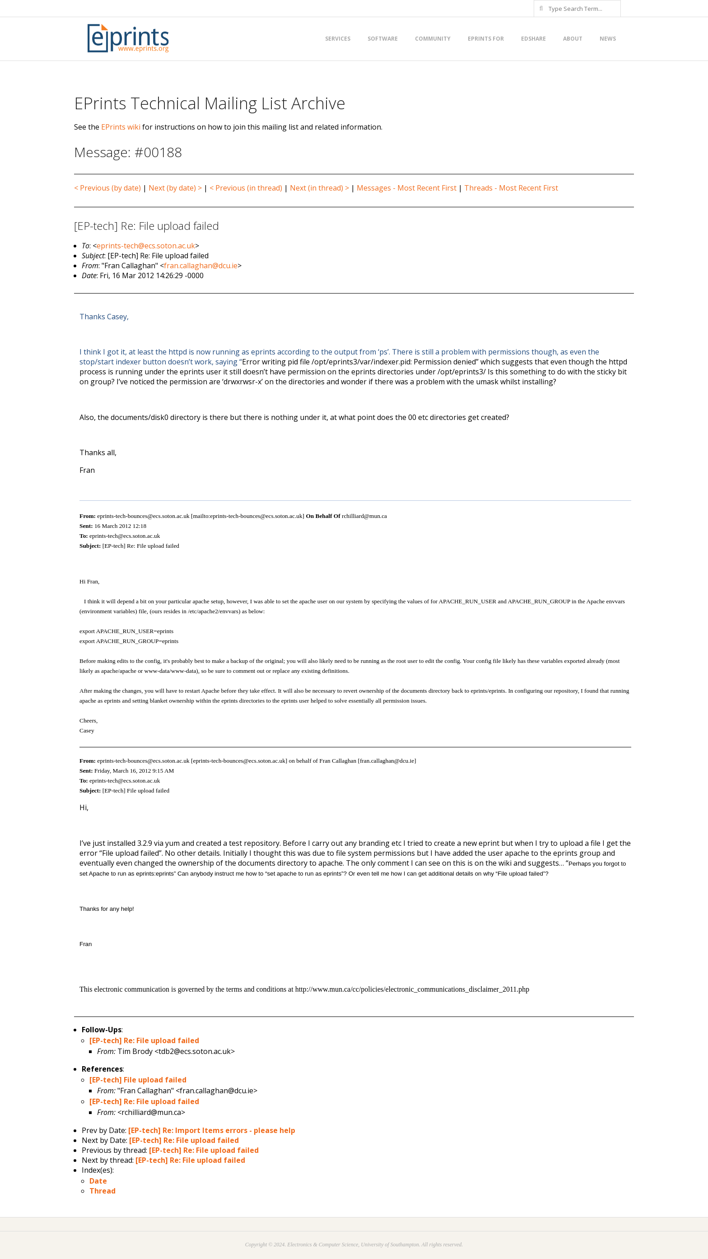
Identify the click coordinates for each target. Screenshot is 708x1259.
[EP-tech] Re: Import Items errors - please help (211, 1130)
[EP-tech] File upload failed (137, 1080)
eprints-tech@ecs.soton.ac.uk (146, 246)
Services (337, 38)
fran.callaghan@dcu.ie (201, 265)
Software (383, 38)
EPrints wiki (120, 127)
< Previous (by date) (107, 188)
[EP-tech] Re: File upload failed (144, 1040)
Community (433, 38)
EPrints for (486, 38)
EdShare (533, 38)
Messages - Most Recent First (406, 188)
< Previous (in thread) (246, 188)
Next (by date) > (175, 188)
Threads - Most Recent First (511, 188)
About (572, 38)
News (608, 38)
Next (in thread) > (319, 188)
